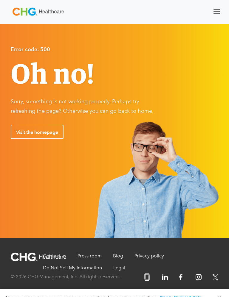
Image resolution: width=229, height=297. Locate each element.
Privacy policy (149, 256)
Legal (119, 268)
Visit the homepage (37, 132)
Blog (118, 256)
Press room (90, 256)
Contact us (54, 256)
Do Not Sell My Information (72, 268)
